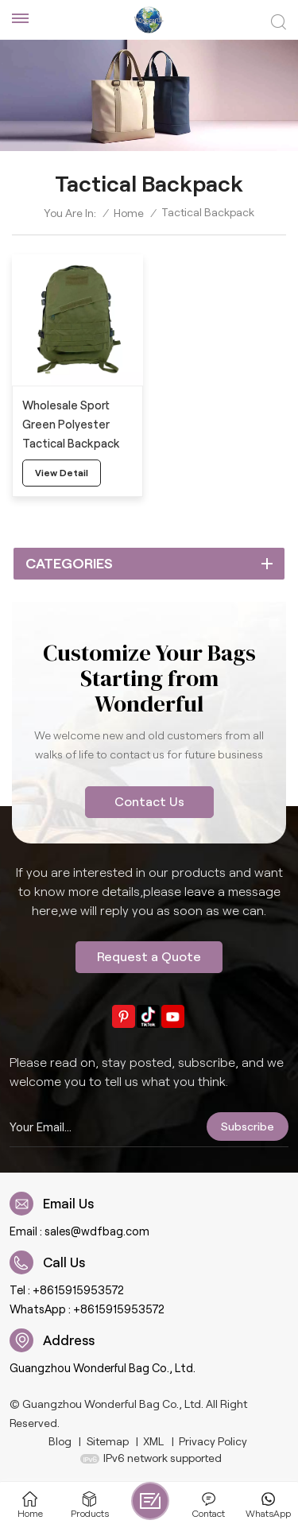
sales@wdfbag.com (97, 1231)
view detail (61, 472)
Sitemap (108, 1441)
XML (153, 1441)
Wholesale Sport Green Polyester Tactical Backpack (71, 424)
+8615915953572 (78, 1290)
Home (129, 213)
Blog (60, 1441)
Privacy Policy (213, 1441)
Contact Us (149, 802)
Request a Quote (149, 957)
